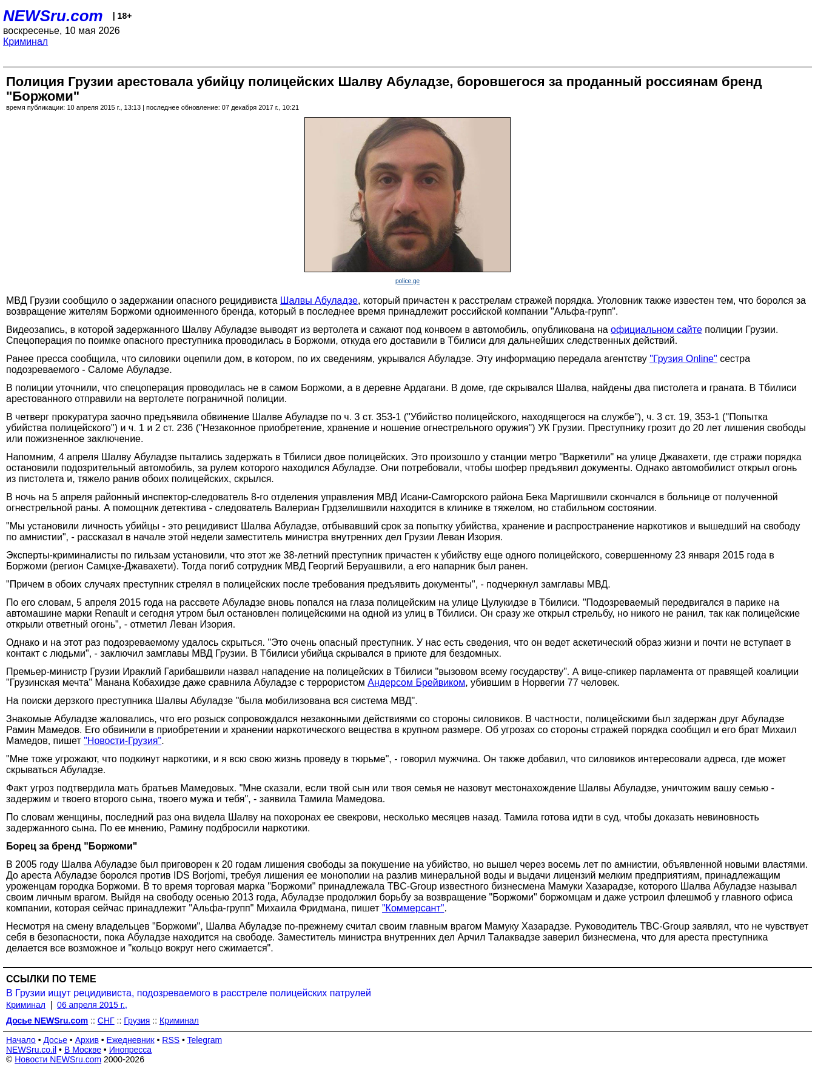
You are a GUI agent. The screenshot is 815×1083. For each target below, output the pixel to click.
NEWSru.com (53, 16)
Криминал (25, 41)
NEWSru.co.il (31, 1049)
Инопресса (130, 1049)
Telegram (205, 1040)
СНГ (106, 1020)
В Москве (82, 1049)
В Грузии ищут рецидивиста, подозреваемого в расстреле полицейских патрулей (188, 993)
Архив (87, 1040)
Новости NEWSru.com (58, 1059)
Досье (55, 1040)
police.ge (407, 281)
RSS (170, 1040)
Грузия (137, 1020)
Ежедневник (131, 1040)
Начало (21, 1040)
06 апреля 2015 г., (92, 1005)
